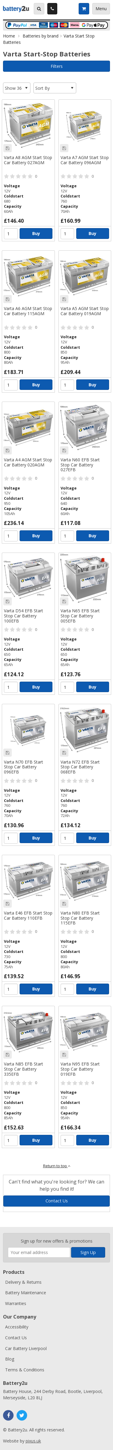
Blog (9, 1359)
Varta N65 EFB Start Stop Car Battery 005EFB (80, 616)
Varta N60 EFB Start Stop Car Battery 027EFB (80, 465)
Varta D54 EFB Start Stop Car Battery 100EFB (23, 616)
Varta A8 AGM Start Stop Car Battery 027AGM (28, 160)
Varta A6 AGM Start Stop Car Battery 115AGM (28, 311)
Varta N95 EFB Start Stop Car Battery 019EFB (80, 1069)
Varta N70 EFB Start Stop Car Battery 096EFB (23, 767)
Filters (57, 66)
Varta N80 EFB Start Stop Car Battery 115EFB (80, 918)
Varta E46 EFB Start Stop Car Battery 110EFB (28, 916)
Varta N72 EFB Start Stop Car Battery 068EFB (80, 767)
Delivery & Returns (23, 1282)
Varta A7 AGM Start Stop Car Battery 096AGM (85, 160)
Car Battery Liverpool (26, 1348)
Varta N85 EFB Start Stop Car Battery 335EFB (23, 1069)
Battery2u (16, 8)
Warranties (15, 1303)
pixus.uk (33, 1441)
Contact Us (57, 1201)
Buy (36, 233)
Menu (101, 8)
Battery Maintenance (25, 1292)
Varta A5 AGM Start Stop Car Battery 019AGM (85, 311)
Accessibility (16, 1327)
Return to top (56, 1165)
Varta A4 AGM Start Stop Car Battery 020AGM (28, 462)
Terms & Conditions (24, 1370)
